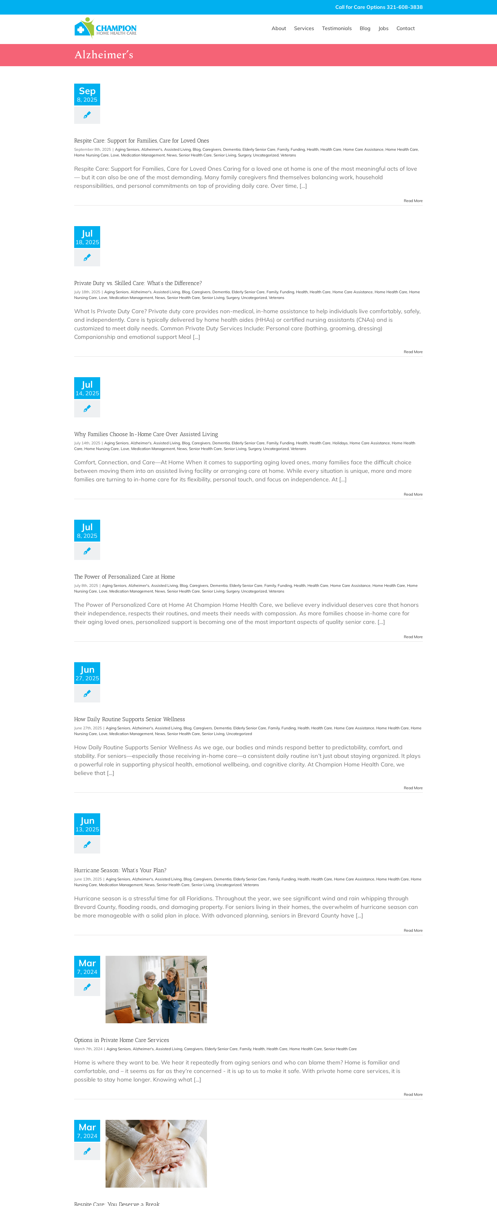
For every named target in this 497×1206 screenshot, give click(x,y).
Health (313, 149)
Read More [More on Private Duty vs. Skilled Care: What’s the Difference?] (413, 351)
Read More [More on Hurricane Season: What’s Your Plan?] (413, 930)
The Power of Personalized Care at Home (124, 576)
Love (115, 155)
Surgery (244, 155)
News (172, 155)
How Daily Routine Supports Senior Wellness (129, 719)
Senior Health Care (195, 155)
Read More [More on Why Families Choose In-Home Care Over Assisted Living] (413, 494)
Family (283, 149)
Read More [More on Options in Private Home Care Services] (413, 1094)
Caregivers (212, 149)
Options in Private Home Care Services (121, 1040)
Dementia (232, 149)
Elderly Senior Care (258, 149)
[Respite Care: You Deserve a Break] (156, 1153)
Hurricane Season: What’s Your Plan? (120, 870)
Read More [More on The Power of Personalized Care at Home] (413, 636)
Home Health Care (401, 149)
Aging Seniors (127, 149)
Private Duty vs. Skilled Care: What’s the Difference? (138, 283)
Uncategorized (266, 155)
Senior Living (225, 155)
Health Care (330, 149)
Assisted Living (177, 149)
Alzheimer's (151, 149)
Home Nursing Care (91, 155)
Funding (298, 149)
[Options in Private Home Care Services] (156, 989)
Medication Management (143, 155)
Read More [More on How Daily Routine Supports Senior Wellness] (413, 787)
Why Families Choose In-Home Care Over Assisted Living (146, 434)
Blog (197, 149)
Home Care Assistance (363, 149)
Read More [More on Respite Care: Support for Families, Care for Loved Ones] (413, 200)
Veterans (288, 155)
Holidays (340, 443)
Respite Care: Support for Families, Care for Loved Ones (141, 140)
